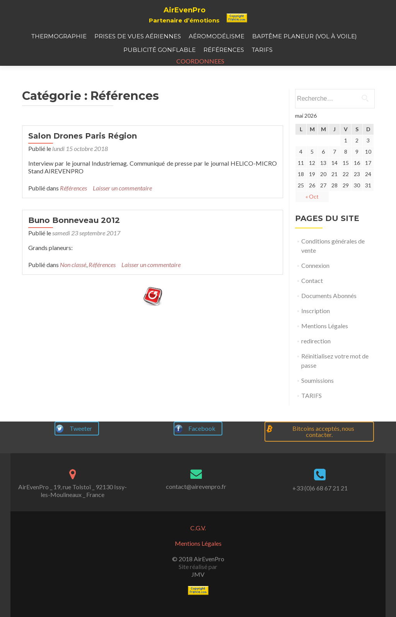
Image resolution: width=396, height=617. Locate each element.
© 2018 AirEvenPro (198, 558)
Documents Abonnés (329, 311)
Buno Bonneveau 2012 (74, 235)
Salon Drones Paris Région (82, 151)
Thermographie (59, 36)
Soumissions (317, 395)
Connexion (315, 281)
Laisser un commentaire (122, 203)
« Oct (312, 212)
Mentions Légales (324, 341)
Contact (312, 296)
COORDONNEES (198, 61)
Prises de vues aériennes (137, 36)
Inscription (315, 326)
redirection (316, 356)
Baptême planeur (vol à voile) (304, 36)
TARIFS (262, 49)
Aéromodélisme (216, 36)
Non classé (73, 280)
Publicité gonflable (159, 49)
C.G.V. (198, 527)
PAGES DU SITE (327, 233)
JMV (198, 574)
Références (223, 49)
